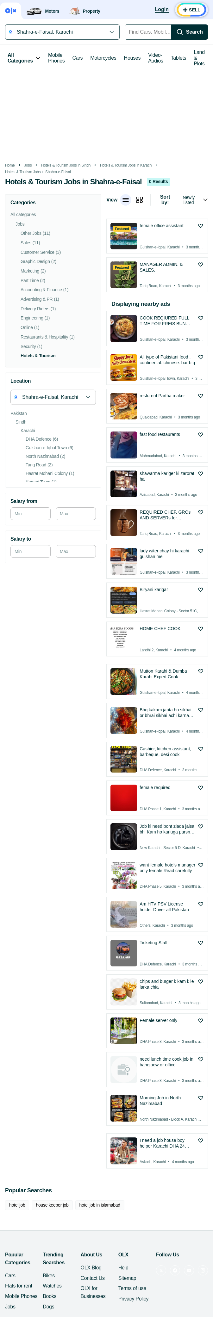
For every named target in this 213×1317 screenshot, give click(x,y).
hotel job (17, 1205)
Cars (77, 58)
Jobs (28, 165)
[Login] (162, 10)
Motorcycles (103, 58)
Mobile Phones (56, 57)
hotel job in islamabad (99, 1205)
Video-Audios (155, 57)
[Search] (189, 32)
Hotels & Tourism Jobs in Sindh (66, 165)
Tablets (178, 58)
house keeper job (52, 1205)
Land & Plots (199, 57)
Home (10, 165)
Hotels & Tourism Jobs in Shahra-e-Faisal (38, 172)
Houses (132, 58)
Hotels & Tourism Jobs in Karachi (126, 165)
